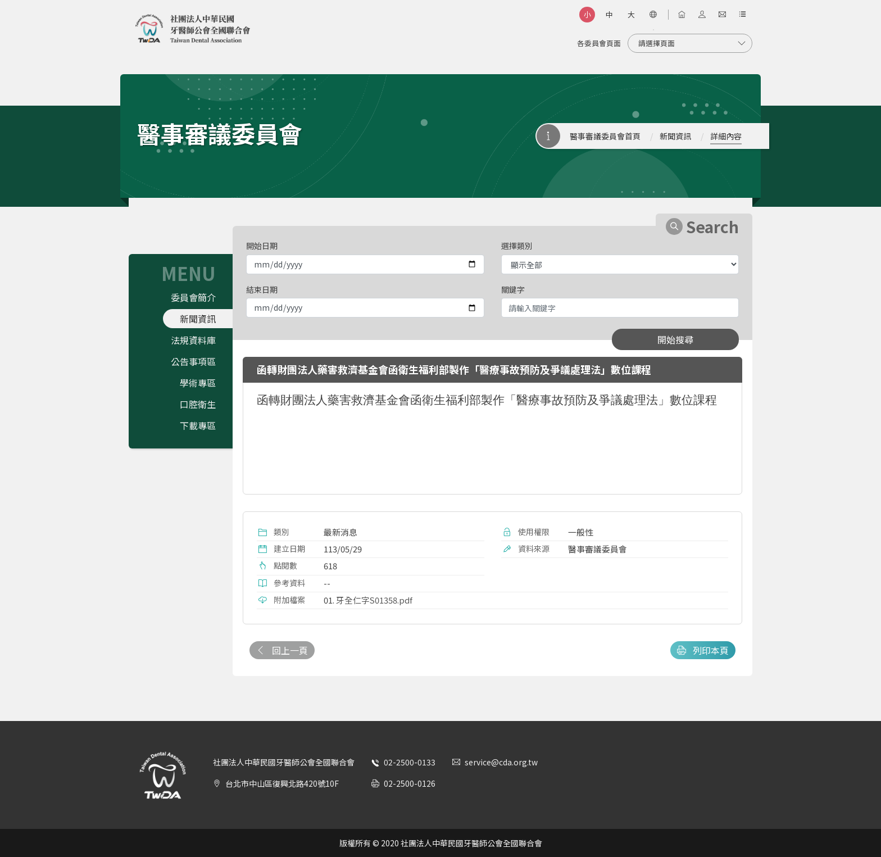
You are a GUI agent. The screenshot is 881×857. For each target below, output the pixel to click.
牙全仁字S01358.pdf (374, 600)
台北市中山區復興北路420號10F (282, 783)
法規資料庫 (193, 340)
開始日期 (262, 245)
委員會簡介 (193, 297)
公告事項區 (193, 361)
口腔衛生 (198, 404)
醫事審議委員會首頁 (605, 136)
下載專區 (198, 425)
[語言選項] (653, 14)
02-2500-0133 (409, 762)
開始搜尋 (675, 339)
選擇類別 (517, 245)
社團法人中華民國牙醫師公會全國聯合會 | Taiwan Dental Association (193, 28)
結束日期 (262, 289)
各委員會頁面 (599, 43)
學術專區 (198, 382)
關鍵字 (513, 289)
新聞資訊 (675, 136)
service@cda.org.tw (501, 762)
